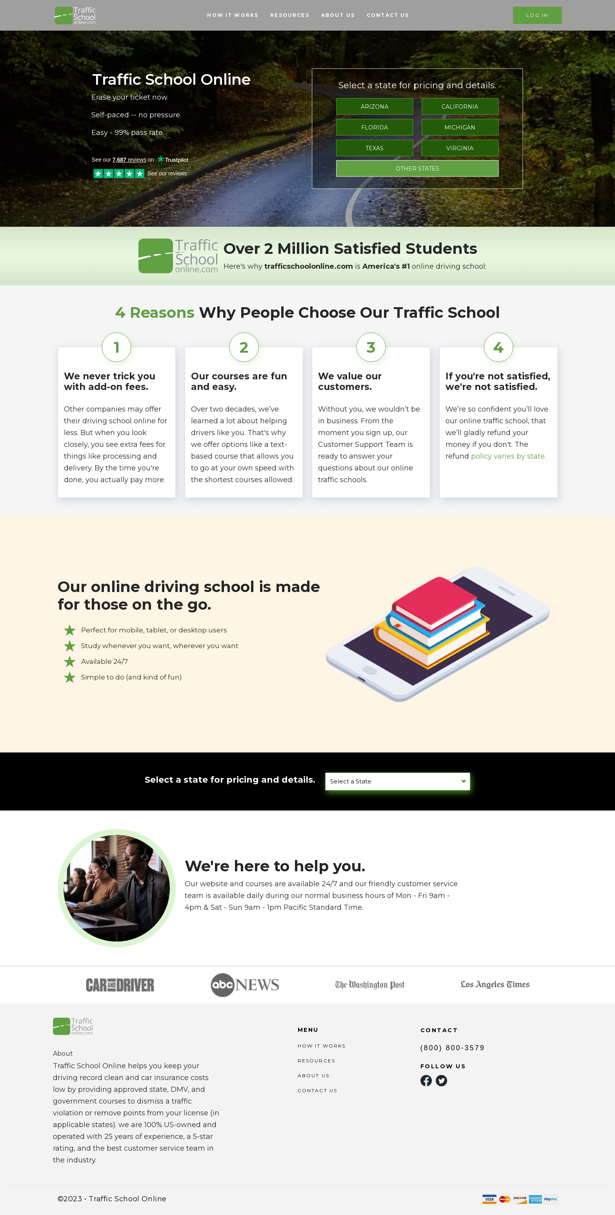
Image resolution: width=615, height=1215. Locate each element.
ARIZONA (374, 106)
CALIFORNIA (460, 106)
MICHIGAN (459, 127)
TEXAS (375, 148)
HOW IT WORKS (232, 15)
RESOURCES (289, 15)
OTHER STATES (417, 169)
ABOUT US (338, 15)
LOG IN (537, 15)
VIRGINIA (459, 148)
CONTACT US (388, 15)
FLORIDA (374, 127)
